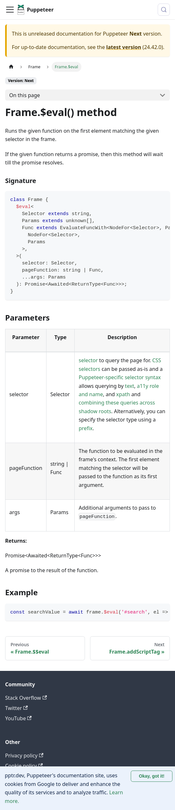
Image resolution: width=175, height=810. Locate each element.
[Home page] (11, 67)
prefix (85, 428)
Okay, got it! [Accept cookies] (151, 776)
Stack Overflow (26, 697)
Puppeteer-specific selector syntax (120, 377)
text (129, 385)
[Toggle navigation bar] (10, 9)
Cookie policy (24, 765)
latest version (123, 47)
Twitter (16, 708)
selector (88, 360)
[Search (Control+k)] (164, 10)
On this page (24, 95)
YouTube (18, 718)
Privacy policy (24, 755)
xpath (123, 394)
